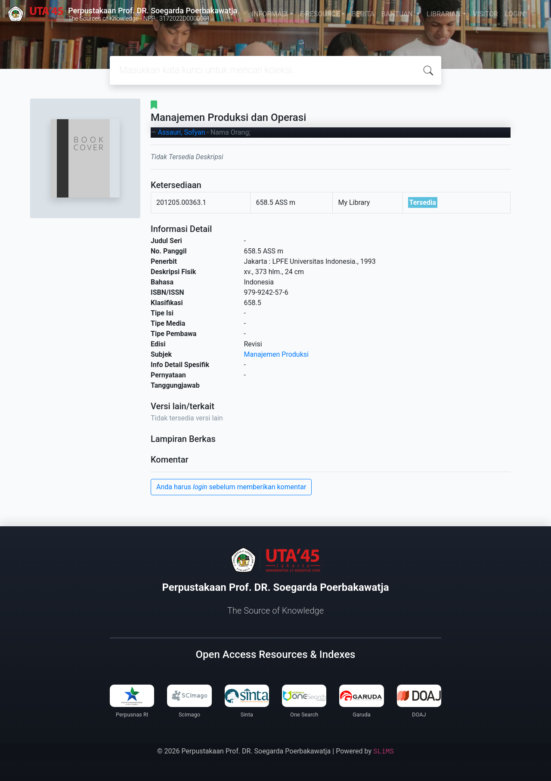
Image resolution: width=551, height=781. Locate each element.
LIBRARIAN (444, 14)
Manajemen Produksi (276, 354)
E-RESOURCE (320, 14)
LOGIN (515, 14)
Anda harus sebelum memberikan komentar (231, 487)
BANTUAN (398, 14)
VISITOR (485, 14)
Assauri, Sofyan (181, 132)
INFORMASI (270, 14)
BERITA (363, 14)
